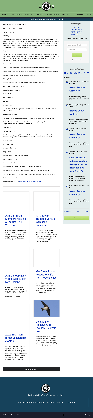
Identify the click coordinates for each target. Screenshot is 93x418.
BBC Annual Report (76, 35)
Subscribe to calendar (77, 218)
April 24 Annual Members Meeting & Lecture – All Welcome (15, 220)
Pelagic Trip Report (76, 31)
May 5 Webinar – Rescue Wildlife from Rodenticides (46, 274)
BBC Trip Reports (77, 29)
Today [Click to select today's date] (77, 212)
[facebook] (40, 6)
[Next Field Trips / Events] (87, 212)
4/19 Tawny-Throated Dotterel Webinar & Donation (45, 220)
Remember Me (77, 60)
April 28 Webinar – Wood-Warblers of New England (15, 278)
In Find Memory (76, 33)
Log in (77, 55)
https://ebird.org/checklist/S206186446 (30, 181)
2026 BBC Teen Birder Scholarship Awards (15, 337)
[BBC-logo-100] (46, 2)
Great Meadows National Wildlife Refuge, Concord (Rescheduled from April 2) (78, 164)
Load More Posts (31, 369)
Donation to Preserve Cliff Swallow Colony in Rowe (46, 326)
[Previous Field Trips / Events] (67, 212)
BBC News (77, 27)
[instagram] (53, 6)
